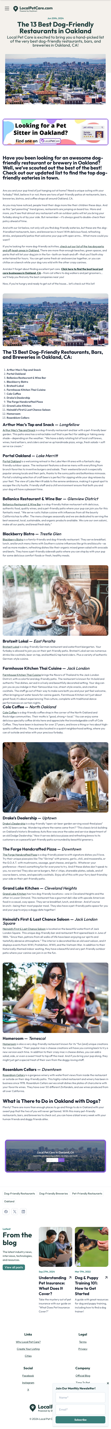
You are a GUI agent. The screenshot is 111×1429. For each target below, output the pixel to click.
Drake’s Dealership (14, 823)
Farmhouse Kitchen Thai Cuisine (22, 674)
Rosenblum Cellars (14, 1075)
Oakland (9, 1201)
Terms (83, 1342)
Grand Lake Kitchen (14, 893)
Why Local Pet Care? (28, 1342)
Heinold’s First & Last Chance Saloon (24, 928)
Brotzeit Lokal (11, 646)
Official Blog (83, 1375)
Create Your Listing (28, 1348)
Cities (28, 1355)
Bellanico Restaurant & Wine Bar (22, 504)
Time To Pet (83, 1382)
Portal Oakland (12, 461)
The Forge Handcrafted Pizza (20, 854)
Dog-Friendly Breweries (53, 1193)
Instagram (28, 1382)
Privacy (82, 1348)
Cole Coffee (10, 712)
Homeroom (9, 1044)
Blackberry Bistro (13, 539)
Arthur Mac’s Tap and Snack (19, 430)
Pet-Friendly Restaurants (87, 1193)
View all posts (14, 1267)
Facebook (28, 1375)
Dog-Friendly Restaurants (19, 1193)
